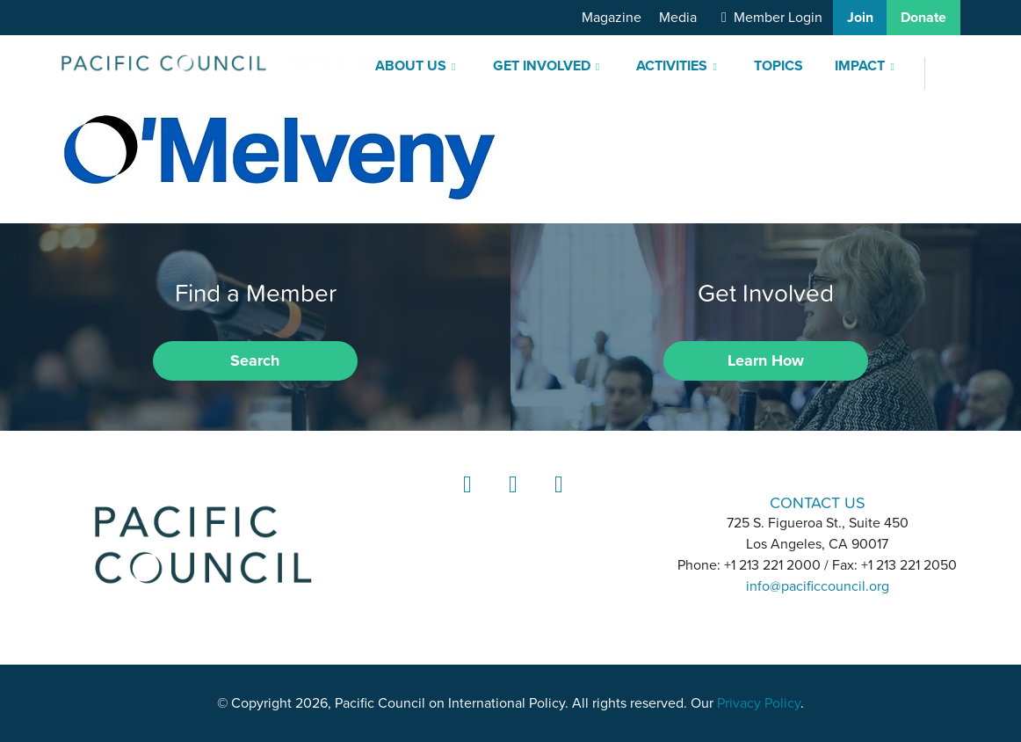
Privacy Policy (758, 703)
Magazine (611, 17)
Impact (860, 66)
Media (678, 17)
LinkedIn (465, 500)
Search (254, 360)
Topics (778, 66)
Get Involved (541, 66)
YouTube (556, 500)
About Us (410, 66)
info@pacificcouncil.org (817, 586)
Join (860, 17)
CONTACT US (817, 502)
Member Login (778, 17)
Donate (923, 17)
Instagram (510, 500)
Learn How (766, 360)
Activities (671, 66)
